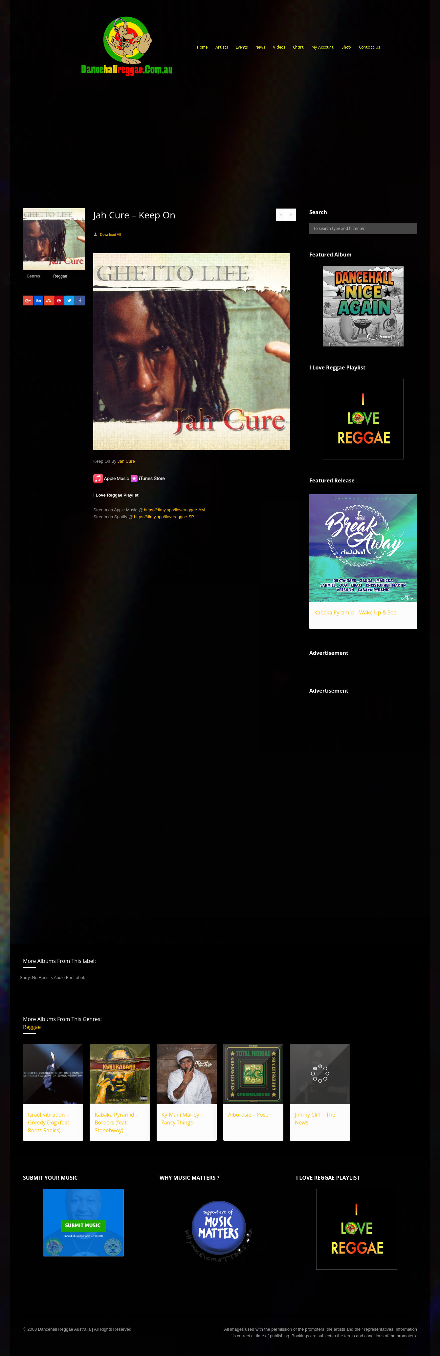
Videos (279, 47)
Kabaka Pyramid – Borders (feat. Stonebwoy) (116, 1122)
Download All (110, 234)
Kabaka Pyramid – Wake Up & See (355, 612)
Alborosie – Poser (249, 1114)
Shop (346, 47)
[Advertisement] (220, 159)
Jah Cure (126, 461)
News (260, 47)
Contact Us (369, 47)
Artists (221, 47)
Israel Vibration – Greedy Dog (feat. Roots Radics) (49, 1122)
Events (242, 47)
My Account (323, 47)
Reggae (60, 276)
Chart (298, 47)
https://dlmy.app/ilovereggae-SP (164, 516)
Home (202, 47)
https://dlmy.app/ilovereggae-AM (174, 509)
